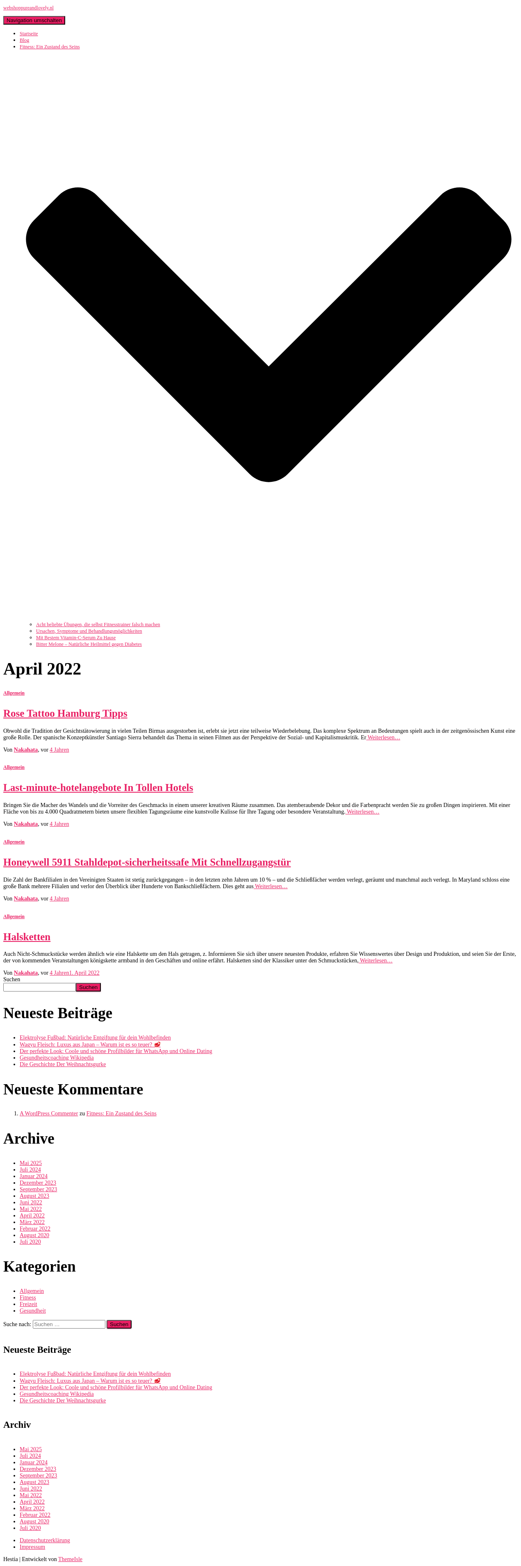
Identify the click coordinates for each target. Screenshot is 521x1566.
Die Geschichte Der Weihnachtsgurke (63, 1064)
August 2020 (34, 1235)
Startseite (29, 33)
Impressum (32, 1547)
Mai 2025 (31, 1163)
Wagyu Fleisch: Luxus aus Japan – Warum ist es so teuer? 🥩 (90, 1045)
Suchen (11, 979)
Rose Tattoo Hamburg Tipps (65, 713)
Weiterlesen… (383, 737)
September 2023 (38, 1189)
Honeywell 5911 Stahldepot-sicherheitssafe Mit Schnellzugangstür (147, 862)
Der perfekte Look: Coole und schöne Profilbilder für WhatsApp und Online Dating (116, 1051)
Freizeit (28, 1304)
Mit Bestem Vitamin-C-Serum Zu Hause (76, 638)
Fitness (28, 1298)
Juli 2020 (30, 1242)
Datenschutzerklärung (45, 1540)
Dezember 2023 (38, 1183)
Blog (24, 40)
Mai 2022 (31, 1209)
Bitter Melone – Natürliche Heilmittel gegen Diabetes (89, 644)
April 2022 (32, 1216)
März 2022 (32, 1222)
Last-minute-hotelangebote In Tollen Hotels (98, 787)
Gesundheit (33, 1311)
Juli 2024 (30, 1170)
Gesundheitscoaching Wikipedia (57, 1058)
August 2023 (34, 1196)
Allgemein (14, 693)
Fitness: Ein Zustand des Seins (121, 1113)
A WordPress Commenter (49, 1113)
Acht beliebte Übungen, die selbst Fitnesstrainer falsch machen (98, 624)
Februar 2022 (35, 1229)
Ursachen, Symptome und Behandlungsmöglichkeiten (89, 631)
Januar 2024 (34, 1176)
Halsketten (26, 936)
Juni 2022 (31, 1202)
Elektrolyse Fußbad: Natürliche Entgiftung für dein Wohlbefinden (95, 1038)
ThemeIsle (70, 1559)
